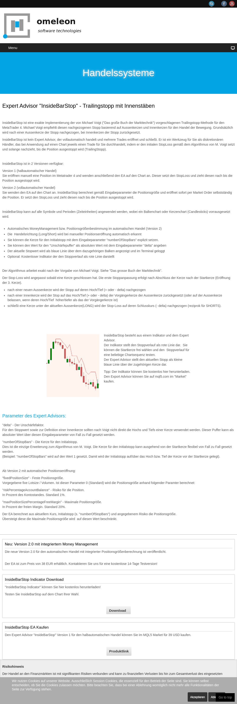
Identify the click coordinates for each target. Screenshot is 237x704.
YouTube (232, 3)
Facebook (224, 3)
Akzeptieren (197, 697)
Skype (214, 4)
